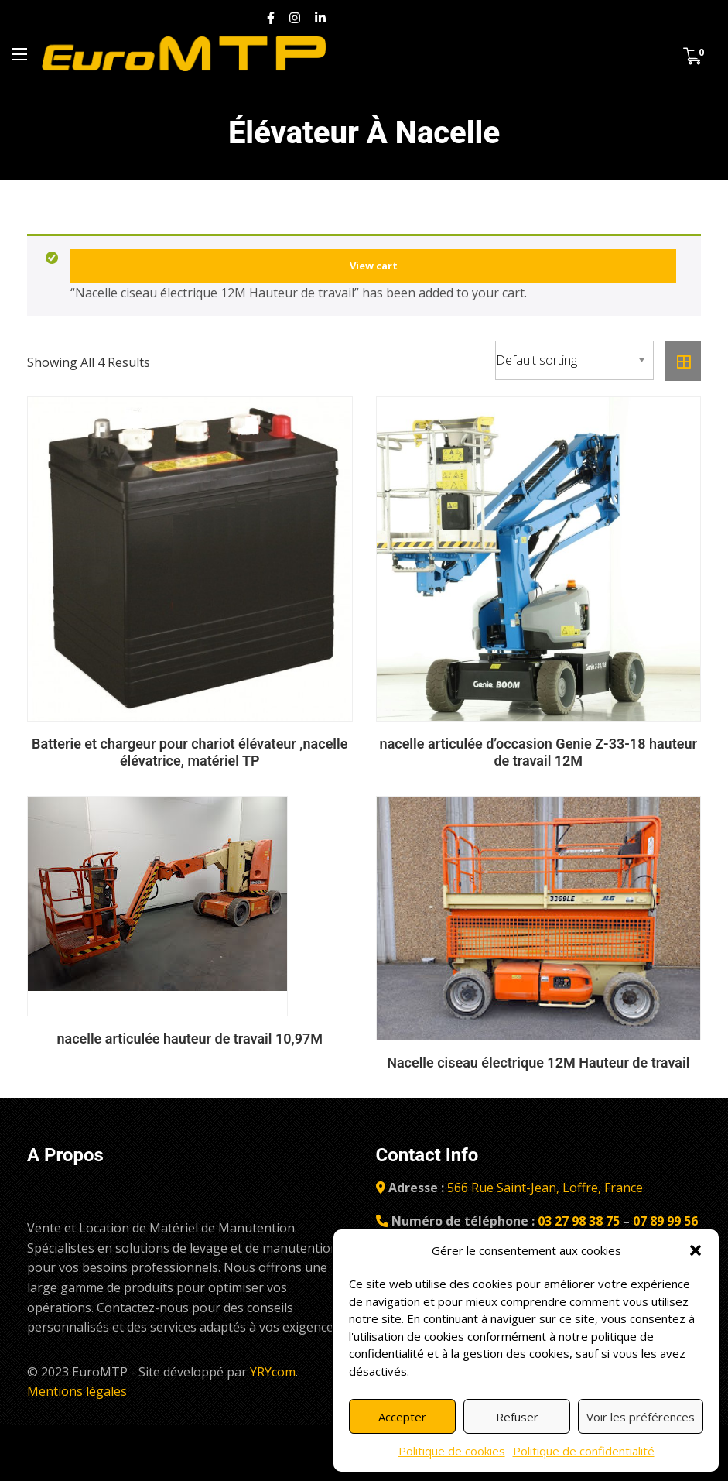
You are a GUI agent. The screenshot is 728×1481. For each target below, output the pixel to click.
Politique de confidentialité (584, 1451)
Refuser (517, 1416)
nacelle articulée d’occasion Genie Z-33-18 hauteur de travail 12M (538, 752)
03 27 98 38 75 (577, 1220)
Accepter (402, 1416)
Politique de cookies (451, 1451)
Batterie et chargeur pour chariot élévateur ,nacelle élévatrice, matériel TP (189, 752)
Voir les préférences (640, 1416)
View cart (374, 266)
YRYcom (273, 1371)
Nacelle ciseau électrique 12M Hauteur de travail (538, 1062)
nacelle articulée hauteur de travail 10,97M (189, 1038)
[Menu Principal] (19, 54)
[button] (695, 1250)
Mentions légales (77, 1391)
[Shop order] (574, 360)
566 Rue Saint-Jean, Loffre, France (545, 1187)
